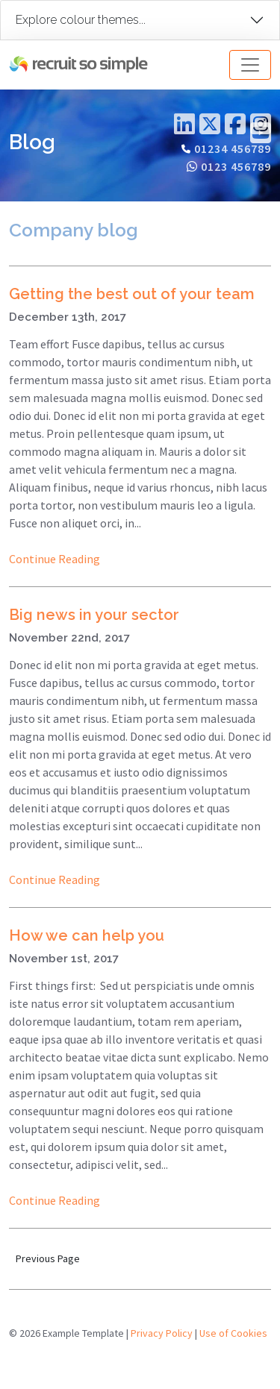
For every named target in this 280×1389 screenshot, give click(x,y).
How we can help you (86, 935)
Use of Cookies (233, 1333)
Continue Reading (54, 558)
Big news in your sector (94, 615)
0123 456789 (236, 166)
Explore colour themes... (81, 20)
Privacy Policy (162, 1333)
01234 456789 (232, 148)
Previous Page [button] (48, 1258)
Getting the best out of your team (132, 294)
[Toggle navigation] (250, 65)
